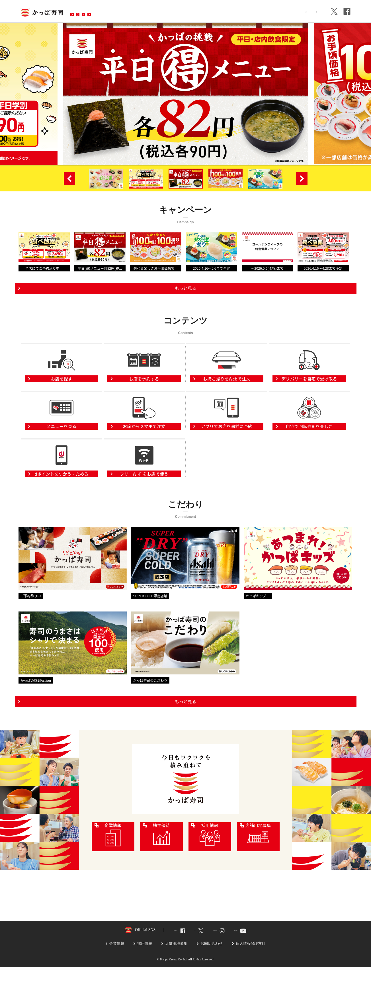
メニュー (118, 11)
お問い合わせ (185, 11)
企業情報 (312, 12)
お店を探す (86, 11)
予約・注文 (149, 11)
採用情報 (287, 12)
